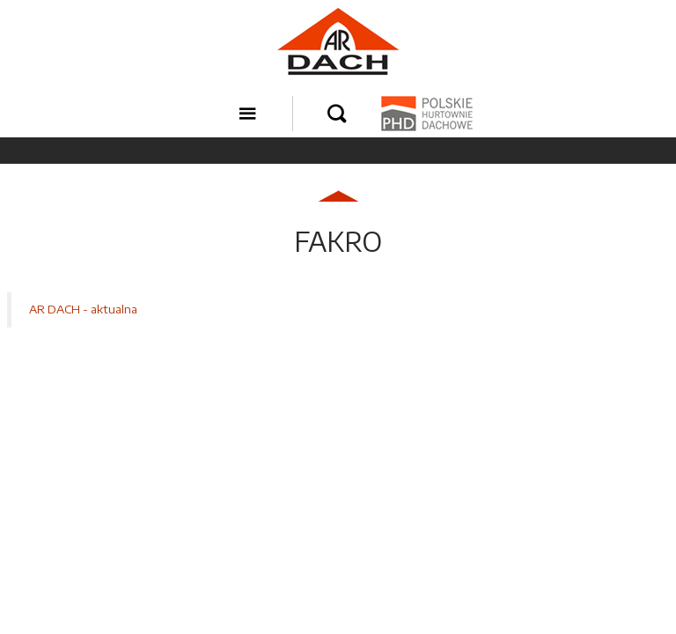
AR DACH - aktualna (83, 309)
